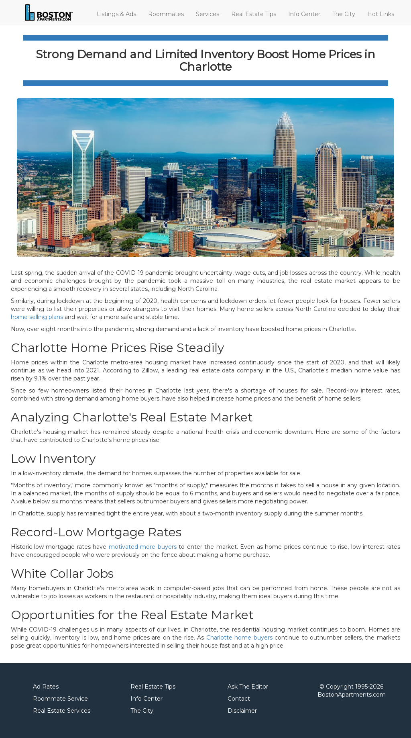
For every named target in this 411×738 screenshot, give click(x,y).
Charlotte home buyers (239, 637)
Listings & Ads (116, 14)
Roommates (166, 14)
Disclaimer (242, 710)
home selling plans (37, 317)
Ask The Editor (248, 686)
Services (207, 14)
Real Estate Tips (253, 14)
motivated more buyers (143, 546)
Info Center (304, 14)
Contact (239, 698)
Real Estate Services (61, 710)
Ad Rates (46, 686)
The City (343, 14)
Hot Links (380, 14)
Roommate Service (60, 698)
